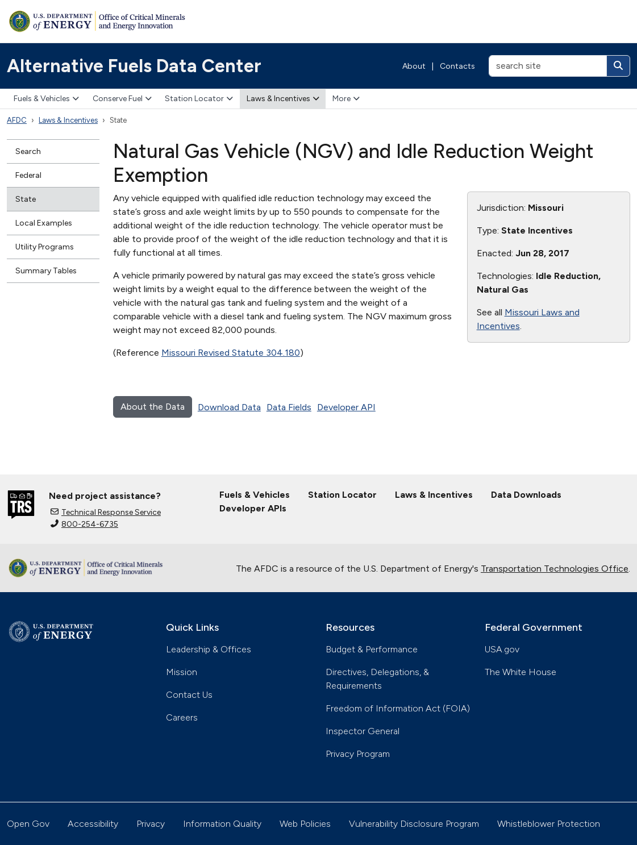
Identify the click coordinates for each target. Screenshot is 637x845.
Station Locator (199, 98)
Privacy (150, 823)
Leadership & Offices (208, 649)
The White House (520, 672)
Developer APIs (252, 508)
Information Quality (222, 823)
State (25, 199)
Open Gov (28, 823)
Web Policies (305, 823)
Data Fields (289, 407)
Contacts (457, 66)
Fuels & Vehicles (46, 98)
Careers (182, 717)
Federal (28, 175)
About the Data (152, 406)
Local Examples (43, 223)
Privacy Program (358, 753)
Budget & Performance (372, 649)
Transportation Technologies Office (554, 568)
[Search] (618, 66)
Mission (181, 672)
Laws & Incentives (283, 98)
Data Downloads (526, 494)
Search (28, 151)
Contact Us (189, 694)
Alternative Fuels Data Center (134, 66)
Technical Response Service (106, 512)
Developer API (346, 407)
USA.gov (502, 649)
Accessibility (93, 823)
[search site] (548, 66)
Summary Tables (46, 271)
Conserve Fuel (122, 98)
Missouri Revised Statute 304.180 (230, 352)
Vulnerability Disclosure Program (414, 823)
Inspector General (362, 731)
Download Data (229, 407)
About (414, 66)
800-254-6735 (84, 524)
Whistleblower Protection (548, 823)
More (346, 98)
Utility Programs (44, 247)
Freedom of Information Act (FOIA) (398, 708)
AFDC (17, 120)
